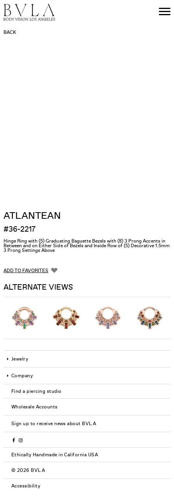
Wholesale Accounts (34, 407)
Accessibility (25, 486)
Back (10, 32)
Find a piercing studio (36, 391)
